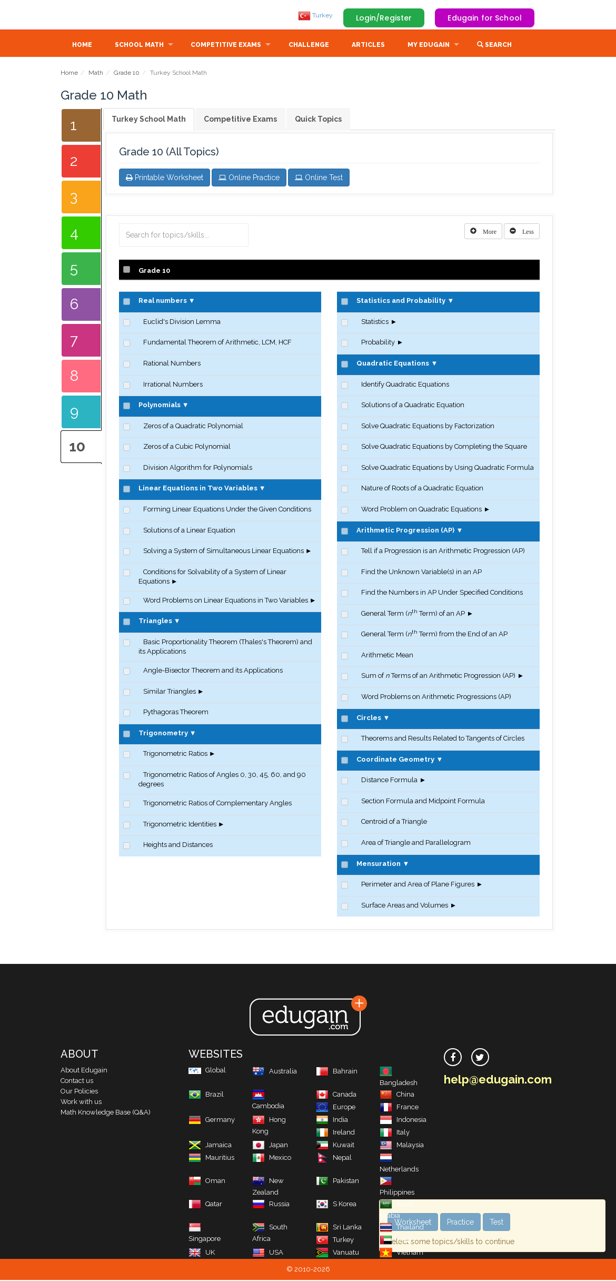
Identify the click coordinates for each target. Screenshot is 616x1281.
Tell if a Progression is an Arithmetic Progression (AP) (443, 552)
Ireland (335, 1133)
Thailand (402, 1228)
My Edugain (429, 46)
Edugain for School (485, 18)
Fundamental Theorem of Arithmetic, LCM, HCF (217, 343)
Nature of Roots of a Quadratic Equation (422, 489)
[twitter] (480, 1058)
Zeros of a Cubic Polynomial (187, 447)
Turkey (315, 15)
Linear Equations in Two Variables (197, 489)
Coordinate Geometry (395, 760)
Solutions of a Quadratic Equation (412, 406)
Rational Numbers (172, 364)
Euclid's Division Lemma (182, 323)
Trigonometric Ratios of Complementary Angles (217, 804)
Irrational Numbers (173, 385)
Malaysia (402, 1146)
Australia (274, 1072)
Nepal (334, 1158)
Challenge (309, 46)
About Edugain (84, 1071)
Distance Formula (389, 781)
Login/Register (384, 18)
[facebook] (453, 1058)
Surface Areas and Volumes (404, 906)
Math (95, 73)
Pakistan (337, 1182)
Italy (395, 1133)
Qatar (205, 1205)
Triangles (155, 622)
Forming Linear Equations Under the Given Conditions (227, 510)
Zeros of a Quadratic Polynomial (193, 427)
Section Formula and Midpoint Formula (423, 802)
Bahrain (336, 1072)
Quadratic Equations (392, 364)
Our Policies (79, 1092)
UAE (395, 1241)
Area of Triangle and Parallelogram (416, 844)
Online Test (319, 178)
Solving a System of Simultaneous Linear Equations (223, 552)
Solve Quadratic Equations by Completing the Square (444, 447)
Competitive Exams (226, 46)
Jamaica (210, 1146)
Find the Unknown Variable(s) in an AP (421, 573)
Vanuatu (337, 1253)
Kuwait (335, 1146)
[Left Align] (483, 232)
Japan (270, 1146)
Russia (271, 1205)
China (397, 1095)
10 (77, 447)
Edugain (100, 15)
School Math (139, 46)
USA (267, 1253)
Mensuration (378, 865)
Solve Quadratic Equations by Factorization (427, 427)
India (332, 1121)
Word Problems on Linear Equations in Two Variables (225, 601)
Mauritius (211, 1158)
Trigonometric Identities (179, 825)
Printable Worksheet (164, 178)
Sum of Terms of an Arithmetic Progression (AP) (438, 677)
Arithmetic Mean (387, 656)
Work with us (81, 1103)
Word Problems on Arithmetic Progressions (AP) (436, 698)
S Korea (336, 1205)
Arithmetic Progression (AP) (405, 531)
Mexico (271, 1158)
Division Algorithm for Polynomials (197, 468)
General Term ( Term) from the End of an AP (434, 635)
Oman (206, 1182)
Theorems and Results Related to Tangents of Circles (442, 739)
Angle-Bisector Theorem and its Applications (213, 671)
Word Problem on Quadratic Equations (421, 510)
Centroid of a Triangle (394, 822)
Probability (378, 343)
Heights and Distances (178, 846)
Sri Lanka (339, 1228)
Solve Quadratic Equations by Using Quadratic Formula (447, 468)
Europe (335, 1108)
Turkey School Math (149, 120)
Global (207, 1071)
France (399, 1108)
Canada (336, 1095)
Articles (368, 46)
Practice (460, 1222)
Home (82, 46)
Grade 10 (127, 73)
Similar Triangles (169, 692)
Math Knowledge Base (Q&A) (106, 1113)
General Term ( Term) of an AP (413, 614)
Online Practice (249, 178)
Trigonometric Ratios (175, 754)
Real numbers (162, 302)
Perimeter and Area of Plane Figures (417, 885)
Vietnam (401, 1253)
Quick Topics (318, 120)
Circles (368, 719)
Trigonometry (163, 734)
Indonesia (403, 1121)
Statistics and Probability (400, 302)
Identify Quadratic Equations (405, 385)
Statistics (375, 323)
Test (496, 1222)
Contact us (77, 1082)
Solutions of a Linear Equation (189, 531)
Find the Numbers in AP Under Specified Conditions (442, 593)
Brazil (206, 1095)
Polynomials (159, 406)
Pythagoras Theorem (175, 713)
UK (201, 1253)
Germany (211, 1121)
